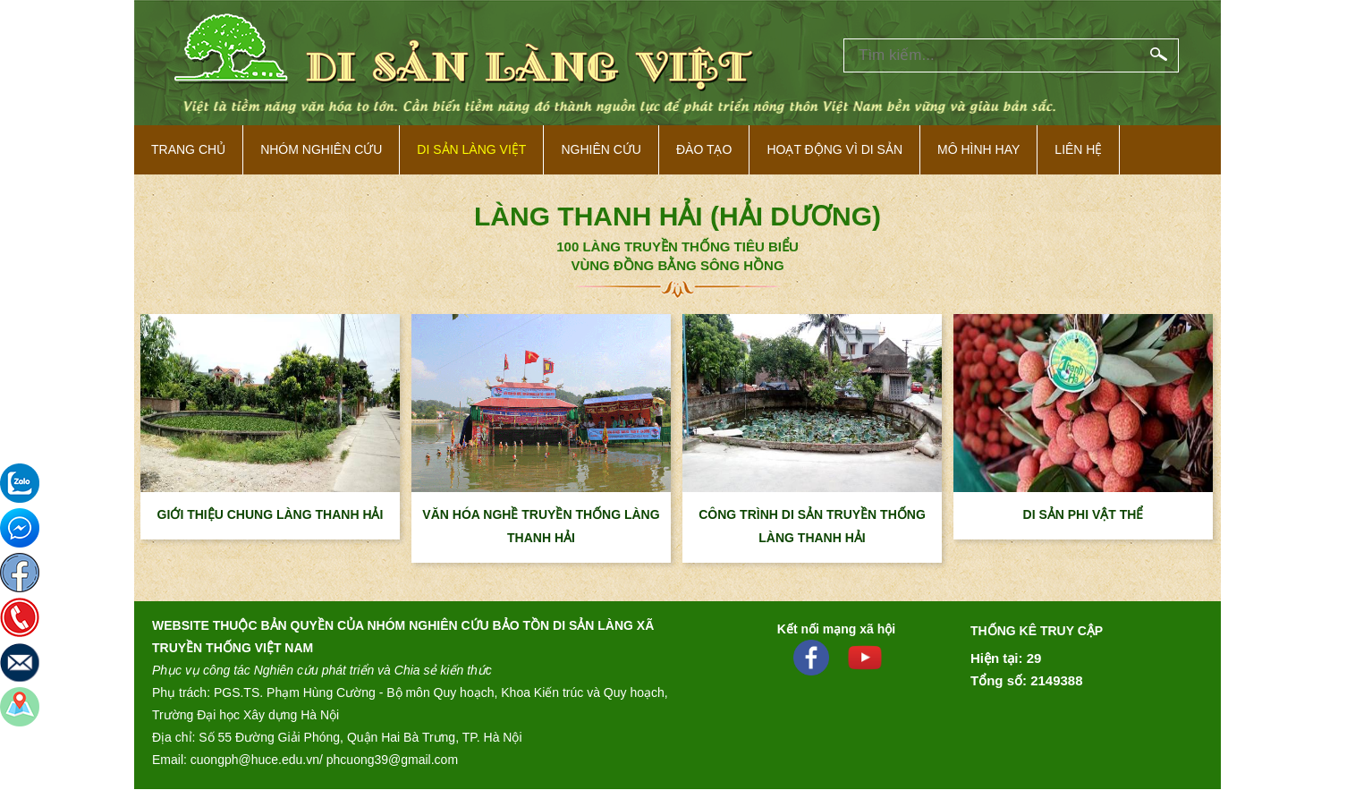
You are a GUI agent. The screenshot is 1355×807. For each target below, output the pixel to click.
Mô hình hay (978, 149)
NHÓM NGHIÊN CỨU (321, 149)
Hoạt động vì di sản (834, 149)
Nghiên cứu (601, 149)
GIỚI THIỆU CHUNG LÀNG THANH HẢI (270, 514)
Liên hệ (1078, 149)
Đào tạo (704, 149)
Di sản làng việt (471, 149)
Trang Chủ (188, 149)
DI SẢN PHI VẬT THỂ (1083, 514)
